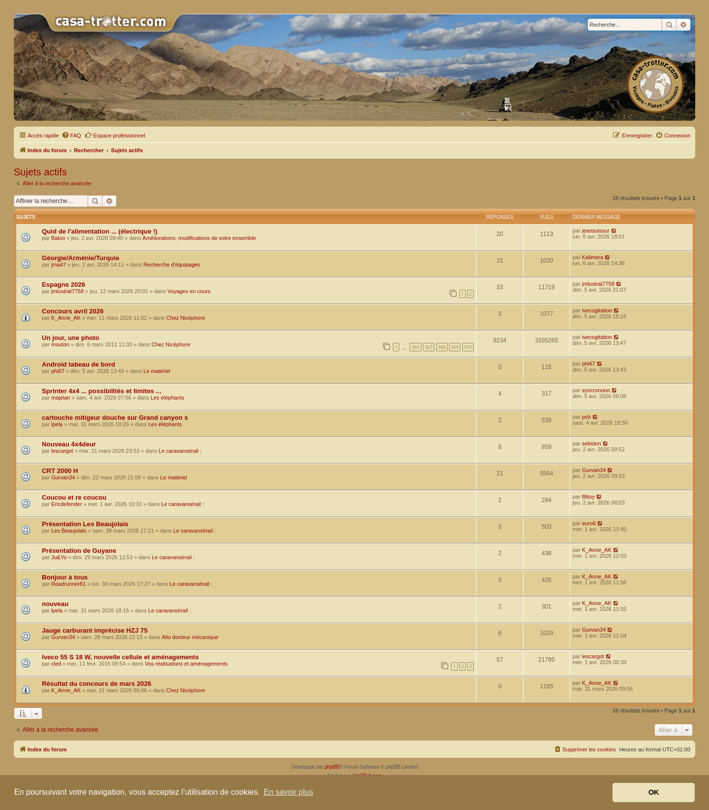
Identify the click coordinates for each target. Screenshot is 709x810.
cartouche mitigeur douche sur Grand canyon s (115, 417)
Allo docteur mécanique (189, 637)
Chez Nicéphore (185, 318)
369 (454, 347)
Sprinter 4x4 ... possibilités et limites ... (101, 391)
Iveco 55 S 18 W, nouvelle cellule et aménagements (120, 657)
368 (442, 347)
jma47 (58, 265)
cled (56, 664)
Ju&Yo (58, 557)
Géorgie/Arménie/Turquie (80, 258)
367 (428, 347)
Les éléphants (168, 398)
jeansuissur (596, 231)
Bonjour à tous (65, 577)
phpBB (331, 767)
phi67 (57, 371)
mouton (60, 344)
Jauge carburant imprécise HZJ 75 (95, 630)
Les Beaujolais (69, 531)
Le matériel (156, 371)
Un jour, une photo (70, 337)
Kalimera (592, 257)
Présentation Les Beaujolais (85, 524)
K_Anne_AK (66, 318)
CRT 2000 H (60, 470)
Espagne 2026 (63, 284)
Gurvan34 (63, 477)
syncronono (596, 390)
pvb (586, 417)
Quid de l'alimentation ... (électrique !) (100, 231)
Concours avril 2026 (72, 311)
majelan (60, 398)
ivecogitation (597, 310)
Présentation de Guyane (79, 550)
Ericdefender (66, 504)
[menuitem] (71, 135)
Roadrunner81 (68, 584)
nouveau (55, 604)
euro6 (589, 523)
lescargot (62, 451)
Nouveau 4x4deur (69, 444)
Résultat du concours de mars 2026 (96, 683)
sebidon (591, 443)
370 (468, 347)
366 (415, 347)
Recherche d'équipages (171, 265)
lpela (57, 424)
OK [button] (653, 792)
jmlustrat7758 (67, 291)
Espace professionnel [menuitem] (115, 135)
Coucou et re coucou (74, 497)
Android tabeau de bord (78, 364)
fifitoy (588, 497)
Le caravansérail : (180, 451)
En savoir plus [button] (288, 792)
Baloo (58, 238)
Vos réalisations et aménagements (186, 664)
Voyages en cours (188, 291)
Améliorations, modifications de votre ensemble (199, 238)
